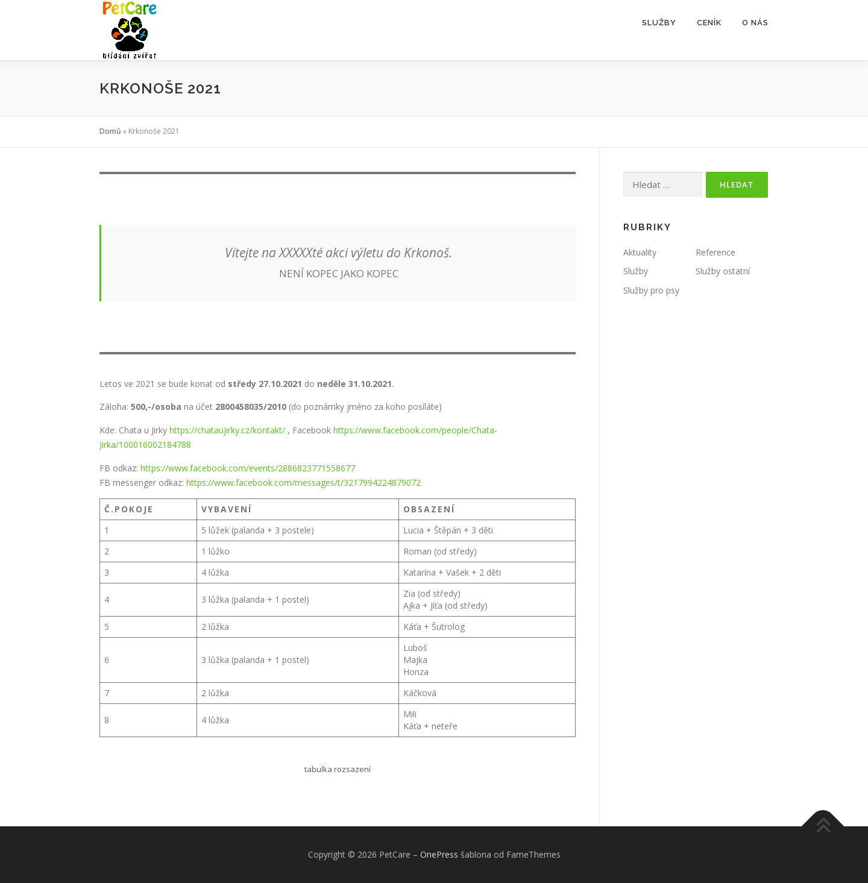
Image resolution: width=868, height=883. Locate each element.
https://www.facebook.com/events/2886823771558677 (247, 468)
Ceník (709, 22)
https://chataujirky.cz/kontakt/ (227, 430)
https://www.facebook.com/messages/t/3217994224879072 (303, 482)
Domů (110, 131)
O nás (755, 22)
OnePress (439, 854)
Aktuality (639, 252)
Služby (659, 22)
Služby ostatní (723, 271)
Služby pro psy (651, 290)
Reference (715, 252)
